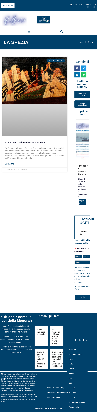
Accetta (79, 282)
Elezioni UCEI (87, 221)
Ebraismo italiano (75, 354)
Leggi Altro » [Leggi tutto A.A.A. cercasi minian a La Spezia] (10, 164)
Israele (71, 368)
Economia (72, 392)
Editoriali (72, 349)
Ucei (70, 378)
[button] (29, 32)
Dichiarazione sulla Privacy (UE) (59, 392)
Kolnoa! (72, 397)
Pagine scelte (74, 407)
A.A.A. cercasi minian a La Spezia (25, 142)
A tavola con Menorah (77, 402)
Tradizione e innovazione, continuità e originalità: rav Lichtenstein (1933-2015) (58, 359)
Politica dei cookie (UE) (55, 388)
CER (70, 383)
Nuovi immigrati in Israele (41, 332)
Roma (71, 359)
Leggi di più (81, 202)
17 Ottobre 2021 (83, 231)
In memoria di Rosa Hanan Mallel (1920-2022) (56, 336)
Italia (71, 364)
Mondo (71, 373)
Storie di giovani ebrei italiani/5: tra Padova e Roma (41, 359)
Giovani (72, 388)
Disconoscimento (53, 397)
